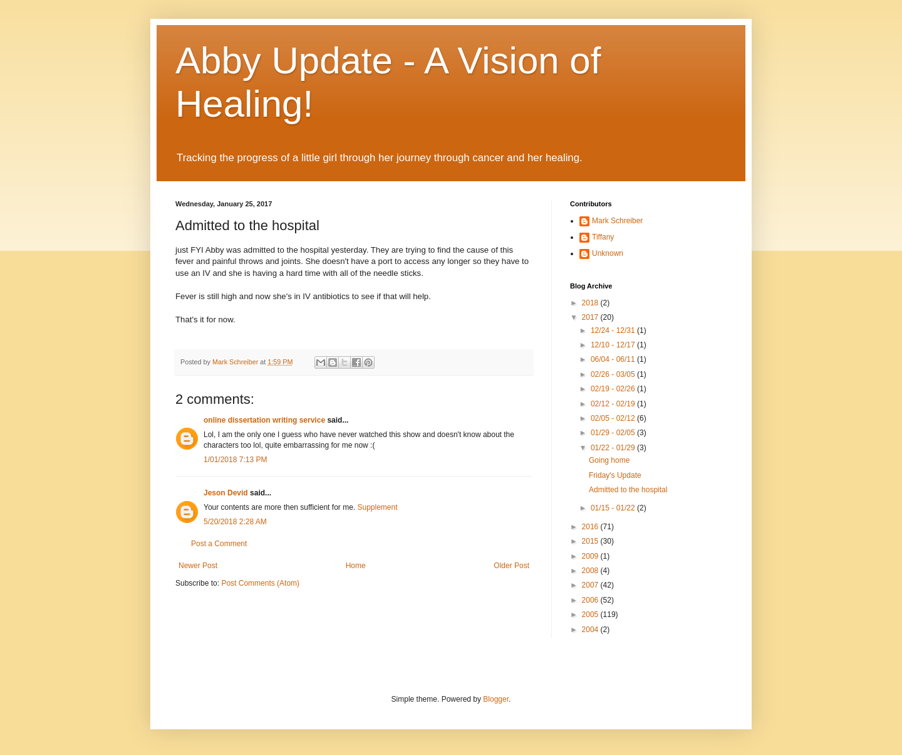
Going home (609, 460)
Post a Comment (219, 543)
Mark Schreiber (617, 220)
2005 (591, 614)
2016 (591, 526)
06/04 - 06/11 (614, 359)
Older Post (511, 565)
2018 (591, 302)
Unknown (607, 253)
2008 (591, 570)
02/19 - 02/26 (614, 388)
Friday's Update (615, 475)
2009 (591, 556)
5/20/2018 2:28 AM (235, 521)
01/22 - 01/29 (614, 447)
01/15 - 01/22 (614, 508)
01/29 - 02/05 (614, 432)
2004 (591, 629)
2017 (591, 317)
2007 (591, 585)
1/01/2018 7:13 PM (235, 459)
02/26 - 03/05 (614, 374)
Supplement (377, 507)
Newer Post (198, 565)
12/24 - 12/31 (614, 330)
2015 (591, 541)
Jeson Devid (226, 492)
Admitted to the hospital (628, 489)
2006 (591, 600)
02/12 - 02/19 (614, 403)
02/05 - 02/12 (614, 418)
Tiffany (603, 237)
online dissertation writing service (264, 420)
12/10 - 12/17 (614, 345)
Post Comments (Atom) (260, 583)
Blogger (496, 699)
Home (356, 565)
